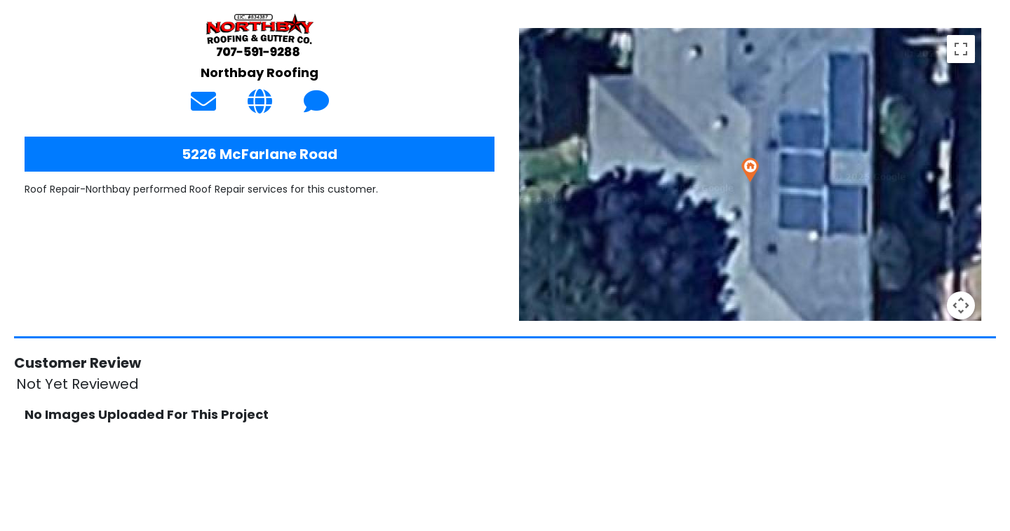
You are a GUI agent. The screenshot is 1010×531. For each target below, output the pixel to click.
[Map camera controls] (961, 305)
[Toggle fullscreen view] (961, 49)
